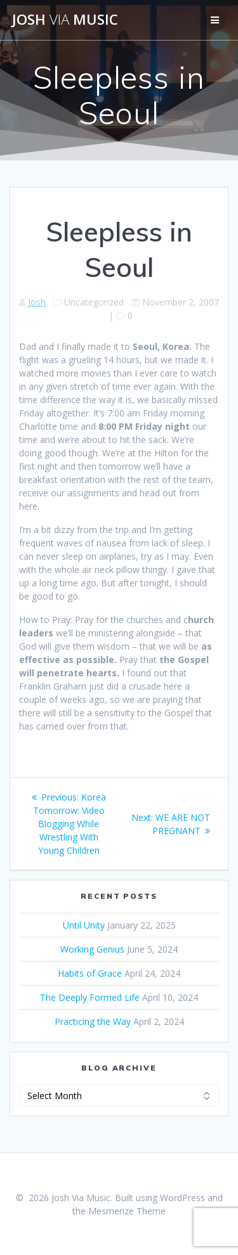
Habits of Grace (90, 973)
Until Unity (84, 925)
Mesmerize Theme (127, 1211)
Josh (37, 302)
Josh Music (65, 20)
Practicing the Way (93, 1021)
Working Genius (92, 949)
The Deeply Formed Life (90, 997)
